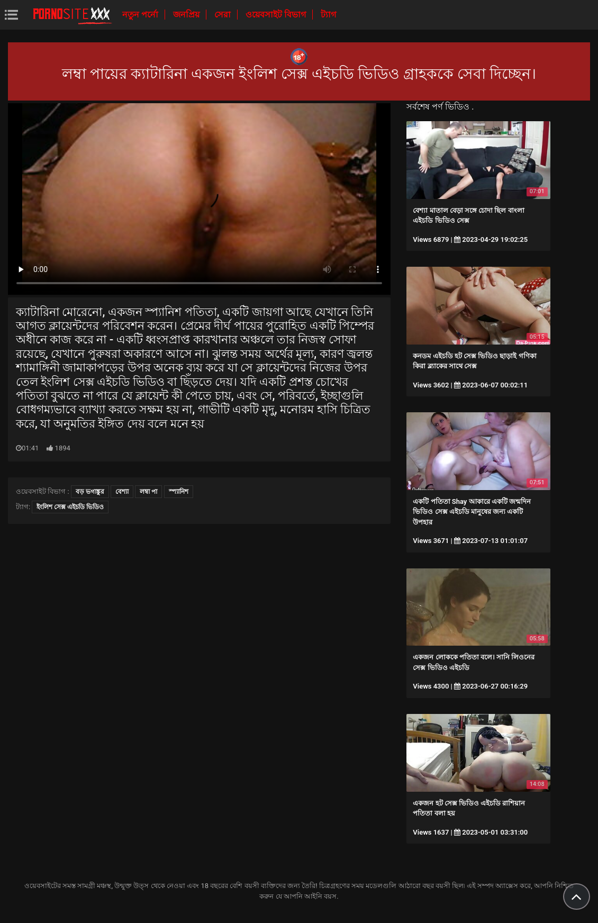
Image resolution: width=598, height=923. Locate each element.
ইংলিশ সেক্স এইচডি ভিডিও (70, 507)
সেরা (223, 15)
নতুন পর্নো (141, 15)
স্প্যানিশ (178, 491)
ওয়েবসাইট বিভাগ (277, 15)
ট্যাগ (328, 15)
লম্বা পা (148, 491)
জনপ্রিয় (187, 15)
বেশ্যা (122, 491)
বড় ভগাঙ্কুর (90, 491)
